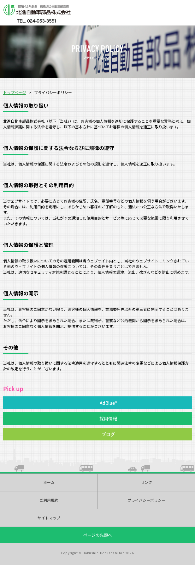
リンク (146, 482)
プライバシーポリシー (146, 500)
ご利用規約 (48, 500)
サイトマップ (49, 517)
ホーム (49, 482)
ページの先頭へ (97, 535)
